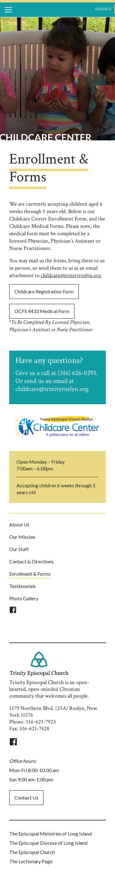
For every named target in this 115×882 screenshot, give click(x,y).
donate (103, 8)
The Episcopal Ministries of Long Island (50, 833)
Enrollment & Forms (30, 574)
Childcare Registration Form (44, 291)
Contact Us (26, 797)
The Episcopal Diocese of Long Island (48, 843)
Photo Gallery (23, 598)
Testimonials (22, 586)
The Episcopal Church (32, 852)
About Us (19, 524)
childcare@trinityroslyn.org (71, 275)
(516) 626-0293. (78, 373)
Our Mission (22, 537)
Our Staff (19, 549)
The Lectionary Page (30, 861)
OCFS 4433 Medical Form (41, 311)
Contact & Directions (31, 561)
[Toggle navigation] (8, 10)
